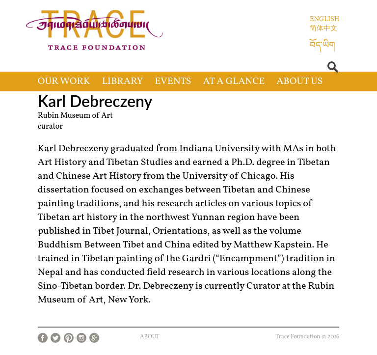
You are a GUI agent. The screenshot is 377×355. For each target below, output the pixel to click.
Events (173, 81)
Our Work (64, 81)
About (150, 337)
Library (122, 81)
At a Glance (234, 81)
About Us (299, 81)
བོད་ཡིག (322, 46)
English (324, 19)
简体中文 (323, 28)
